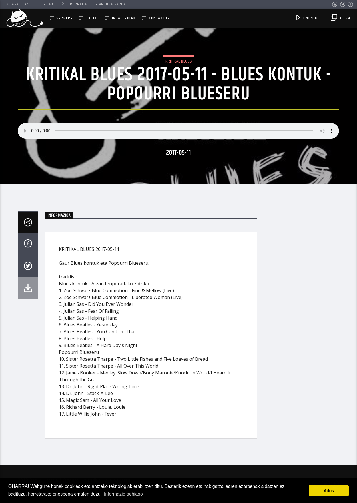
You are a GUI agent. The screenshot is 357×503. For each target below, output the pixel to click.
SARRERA (64, 18)
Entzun (306, 19)
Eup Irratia (74, 4)
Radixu (92, 18)
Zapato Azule (20, 4)
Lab (48, 4)
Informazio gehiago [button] (123, 494)
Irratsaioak (124, 18)
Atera (340, 19)
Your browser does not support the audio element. (178, 131)
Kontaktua (159, 18)
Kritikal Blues (178, 61)
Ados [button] (329, 490)
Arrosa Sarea (110, 4)
